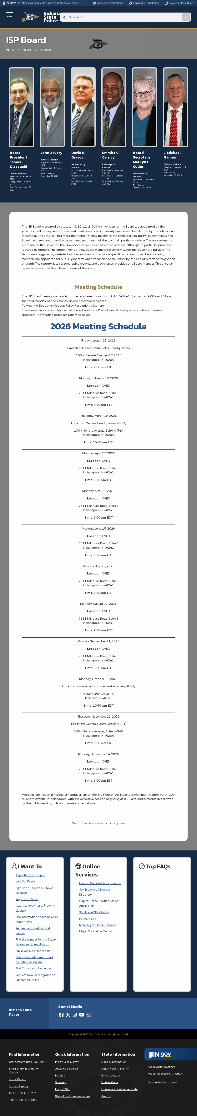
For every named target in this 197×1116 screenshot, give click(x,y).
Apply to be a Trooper (31, 869)
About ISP (27, 43)
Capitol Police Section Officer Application (100, 903)
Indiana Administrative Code (119, 1089)
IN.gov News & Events (115, 1069)
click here (97, 299)
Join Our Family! (26, 876)
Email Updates (110, 1076)
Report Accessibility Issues (165, 1074)
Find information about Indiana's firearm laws (32, 915)
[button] (108, 3)
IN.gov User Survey (67, 1062)
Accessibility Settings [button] (161, 1067)
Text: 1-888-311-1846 (23, 1100)
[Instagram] (75, 1015)
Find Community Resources (35, 968)
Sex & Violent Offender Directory (95, 891)
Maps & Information (113, 1062)
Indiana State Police (61, 13)
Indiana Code (109, 1082)
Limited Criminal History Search (95, 879)
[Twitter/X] (68, 1015)
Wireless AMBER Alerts (94, 913)
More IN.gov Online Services (98, 927)
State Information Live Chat (27, 1062)
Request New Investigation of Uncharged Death (36, 977)
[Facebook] (61, 1015)
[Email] (89, 1015)
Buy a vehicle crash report (34, 949)
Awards (106, 1096)
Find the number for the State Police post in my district (36, 939)
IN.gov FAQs (62, 1089)
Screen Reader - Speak (163, 1082)
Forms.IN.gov (88, 920)
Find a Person (17, 1079)
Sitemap (60, 1082)
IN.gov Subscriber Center (96, 933)
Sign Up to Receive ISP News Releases (35, 885)
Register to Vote (27, 894)
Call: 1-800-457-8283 (22, 1093)
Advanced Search (66, 1069)
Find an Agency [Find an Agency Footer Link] (18, 1086)
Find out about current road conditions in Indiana (35, 958)
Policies (60, 1076)
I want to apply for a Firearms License (36, 903)
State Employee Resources (72, 1096)
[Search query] (173, 14)
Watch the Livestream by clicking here (98, 816)
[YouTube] (81, 1015)
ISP (12, 43)
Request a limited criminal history (33, 927)
